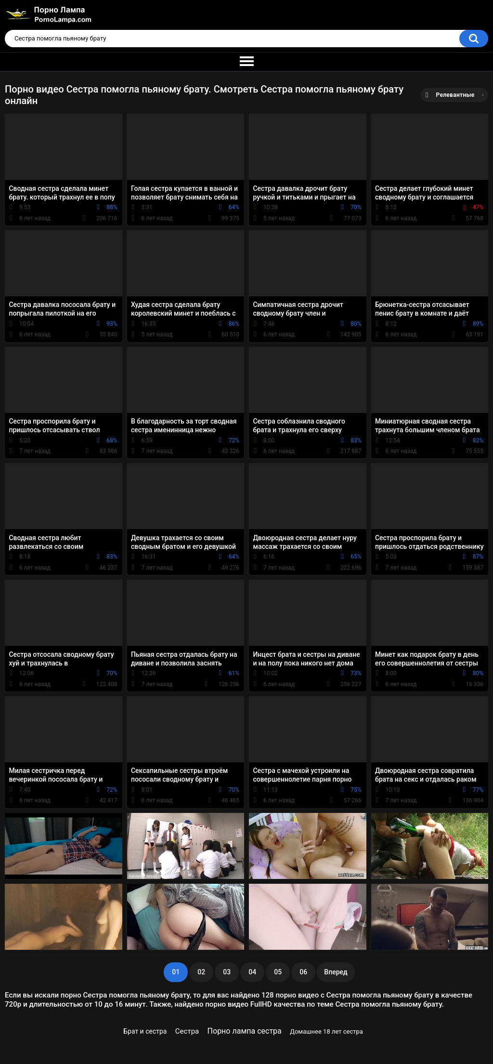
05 (278, 972)
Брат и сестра (145, 1031)
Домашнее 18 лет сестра (326, 1031)
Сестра (187, 1031)
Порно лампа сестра (245, 1031)
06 (303, 972)
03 (227, 972)
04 (252, 972)
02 (201, 972)
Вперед (335, 972)
